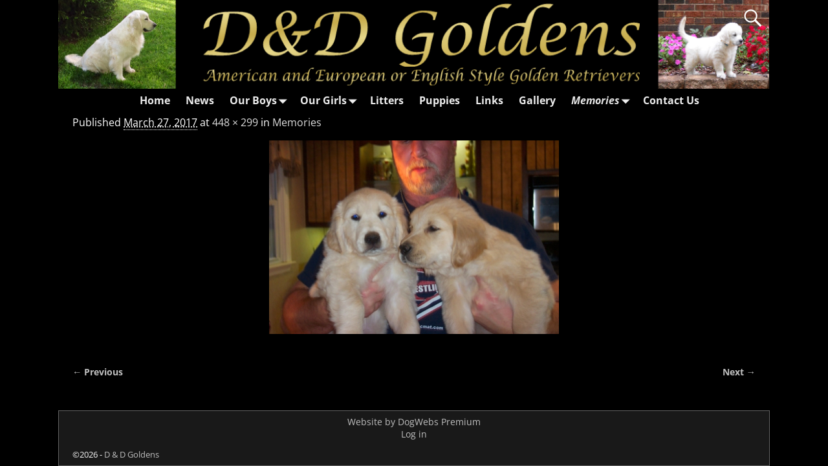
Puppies (439, 100)
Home (155, 100)
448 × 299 (235, 122)
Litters (387, 100)
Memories (603, 100)
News (200, 100)
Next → (739, 372)
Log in (414, 434)
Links (489, 100)
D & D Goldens (131, 454)
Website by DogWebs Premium (414, 422)
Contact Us (671, 100)
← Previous (97, 372)
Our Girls (331, 100)
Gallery (537, 100)
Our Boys (261, 100)
